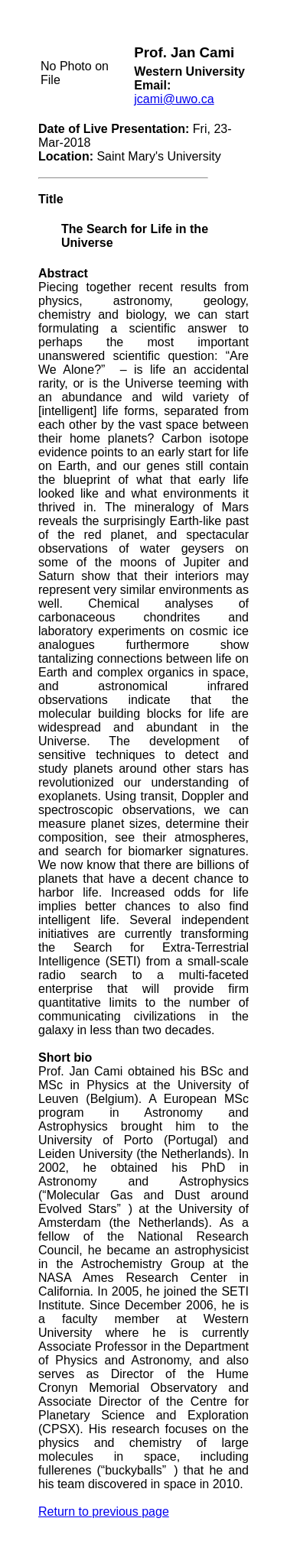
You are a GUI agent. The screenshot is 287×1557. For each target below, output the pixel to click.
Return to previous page (103, 1511)
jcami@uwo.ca (174, 98)
